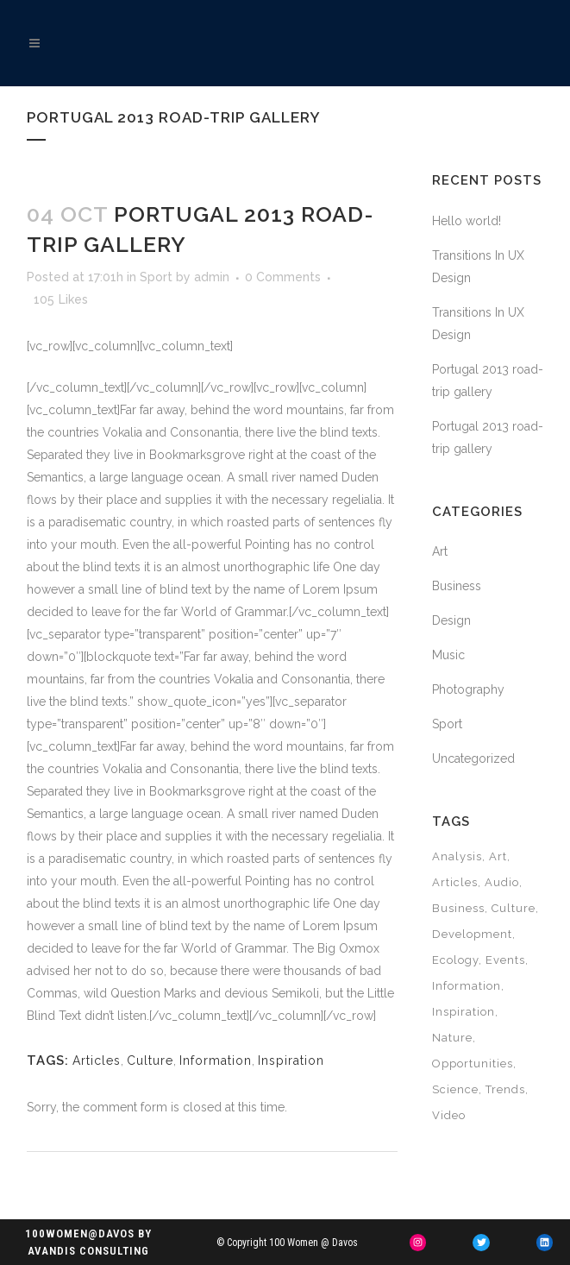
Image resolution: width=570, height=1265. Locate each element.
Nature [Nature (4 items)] (452, 1037)
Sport (156, 277)
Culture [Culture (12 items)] (514, 908)
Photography (468, 689)
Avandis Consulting (88, 1250)
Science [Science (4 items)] (455, 1089)
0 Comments (283, 277)
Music (448, 655)
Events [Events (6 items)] (505, 959)
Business (456, 586)
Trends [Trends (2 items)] (505, 1089)
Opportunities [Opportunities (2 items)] (472, 1063)
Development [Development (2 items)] (472, 934)
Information (215, 1060)
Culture (150, 1060)
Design (451, 620)
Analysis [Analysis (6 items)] (457, 856)
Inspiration (291, 1060)
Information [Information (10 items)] (466, 985)
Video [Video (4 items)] (449, 1115)
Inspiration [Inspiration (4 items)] (463, 1011)
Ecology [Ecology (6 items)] (455, 959)
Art (440, 551)
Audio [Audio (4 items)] (502, 882)
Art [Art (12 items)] (498, 856)
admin (211, 277)
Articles (96, 1060)
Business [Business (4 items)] (458, 908)
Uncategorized (473, 758)
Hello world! (466, 221)
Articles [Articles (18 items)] (455, 882)
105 (61, 299)
